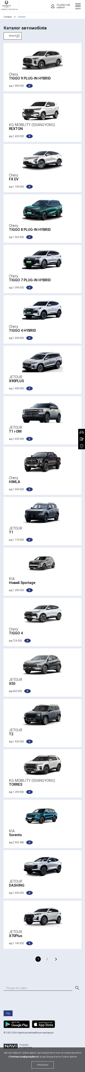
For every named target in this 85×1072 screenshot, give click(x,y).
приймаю (42, 1065)
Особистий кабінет (59, 6)
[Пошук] (76, 988)
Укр (8, 1013)
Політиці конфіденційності (24, 1056)
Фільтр (12, 36)
